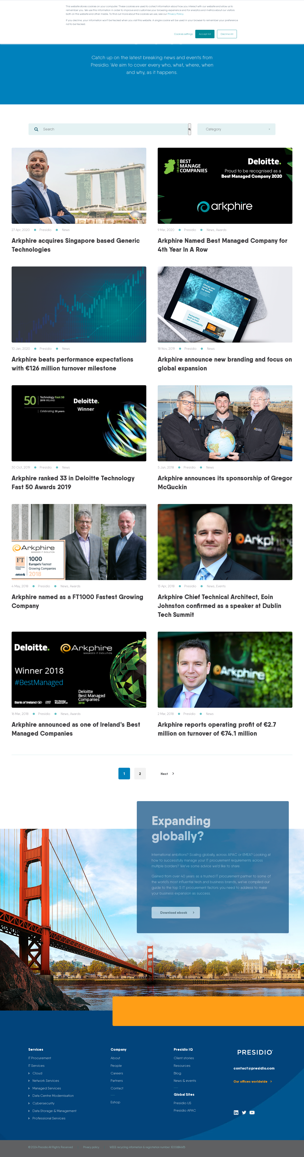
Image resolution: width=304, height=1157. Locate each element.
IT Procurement (39, 1058)
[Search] (189, 129)
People (116, 1066)
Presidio (45, 230)
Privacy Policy (175, 13)
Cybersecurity (43, 1103)
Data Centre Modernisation (53, 1096)
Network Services (46, 1081)
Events (221, 586)
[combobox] (108, 129)
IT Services (36, 1066)
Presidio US (182, 1103)
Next (168, 774)
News (66, 230)
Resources (182, 1066)
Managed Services (47, 1088)
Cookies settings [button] (183, 34)
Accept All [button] (205, 34)
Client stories (184, 1058)
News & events (185, 1081)
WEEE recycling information (126, 1147)
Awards (221, 230)
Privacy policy (91, 1147)
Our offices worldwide (253, 1081)
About (115, 1058)
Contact (117, 1088)
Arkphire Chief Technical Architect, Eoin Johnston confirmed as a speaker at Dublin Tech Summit (219, 606)
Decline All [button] (227, 34)
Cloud (37, 1073)
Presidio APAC (185, 1110)
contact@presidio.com (253, 1068)
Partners (117, 1081)
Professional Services (49, 1118)
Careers (117, 1073)
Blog (177, 1073)
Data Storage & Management (54, 1111)
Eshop (115, 1102)
